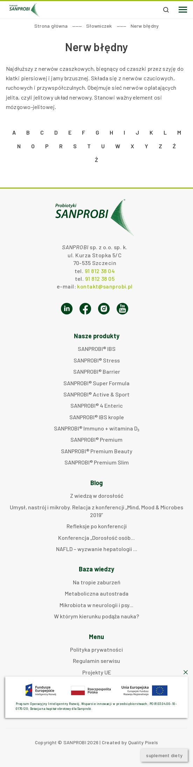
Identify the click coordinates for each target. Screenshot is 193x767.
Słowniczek (99, 26)
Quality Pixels (143, 742)
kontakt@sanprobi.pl (104, 286)
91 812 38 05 (100, 278)
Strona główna (51, 26)
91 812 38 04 (100, 270)
